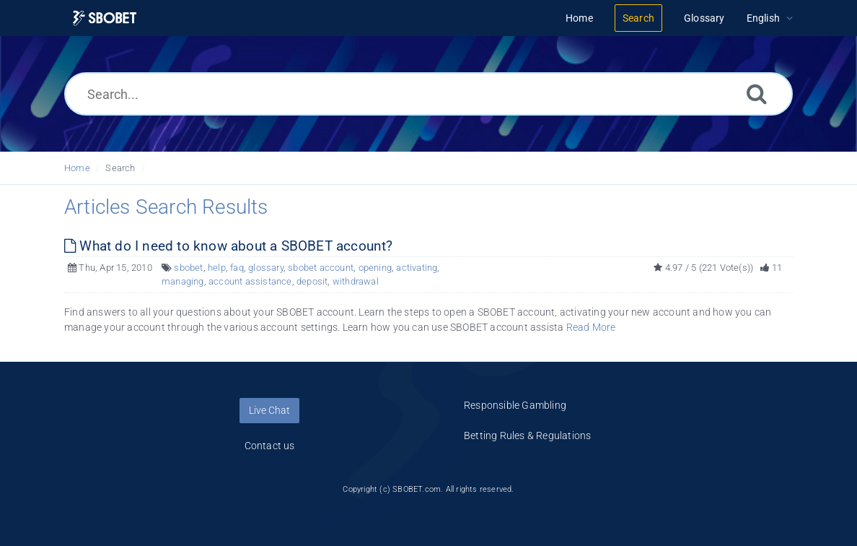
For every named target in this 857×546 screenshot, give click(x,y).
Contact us (270, 445)
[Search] (756, 93)
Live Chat (269, 410)
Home (77, 167)
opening (375, 267)
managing (183, 281)
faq (237, 267)
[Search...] (428, 94)
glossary (266, 267)
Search (120, 167)
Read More (591, 327)
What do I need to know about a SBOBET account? (228, 246)
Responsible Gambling (515, 405)
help (217, 267)
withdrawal (356, 281)
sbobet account (320, 267)
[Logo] (104, 18)
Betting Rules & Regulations (527, 435)
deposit (312, 281)
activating (416, 267)
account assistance (250, 281)
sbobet (188, 267)
